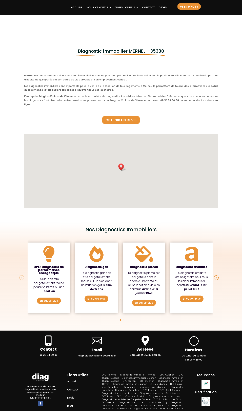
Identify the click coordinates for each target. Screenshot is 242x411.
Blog (70, 385)
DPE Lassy (107, 375)
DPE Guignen (146, 360)
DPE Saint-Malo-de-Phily (167, 378)
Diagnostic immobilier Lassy (164, 375)
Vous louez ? (125, 7)
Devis (163, 7)
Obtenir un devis (121, 99)
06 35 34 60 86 (189, 6)
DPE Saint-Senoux (170, 369)
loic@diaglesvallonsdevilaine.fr (97, 335)
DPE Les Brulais (126, 394)
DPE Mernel (108, 381)
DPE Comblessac (138, 384)
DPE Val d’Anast (158, 363)
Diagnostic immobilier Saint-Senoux (160, 372)
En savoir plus (49, 280)
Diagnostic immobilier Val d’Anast (144, 366)
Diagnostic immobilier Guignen (129, 363)
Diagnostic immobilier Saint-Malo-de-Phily (143, 381)
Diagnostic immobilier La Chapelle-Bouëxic (126, 378)
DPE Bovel (174, 387)
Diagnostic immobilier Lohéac (149, 387)
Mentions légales (78, 393)
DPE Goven (129, 360)
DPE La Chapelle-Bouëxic (131, 375)
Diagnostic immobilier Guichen (139, 357)
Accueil (77, 7)
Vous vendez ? (97, 7)
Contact (148, 7)
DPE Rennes (109, 354)
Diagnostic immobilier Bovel (139, 390)
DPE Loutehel (144, 394)
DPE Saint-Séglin (111, 390)
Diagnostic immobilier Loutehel (129, 397)
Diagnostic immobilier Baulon (119, 372)
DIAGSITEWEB (127, 408)
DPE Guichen (167, 354)
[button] (122, 146)
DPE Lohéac (159, 384)
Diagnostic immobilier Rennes (137, 354)
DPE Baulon (149, 369)
